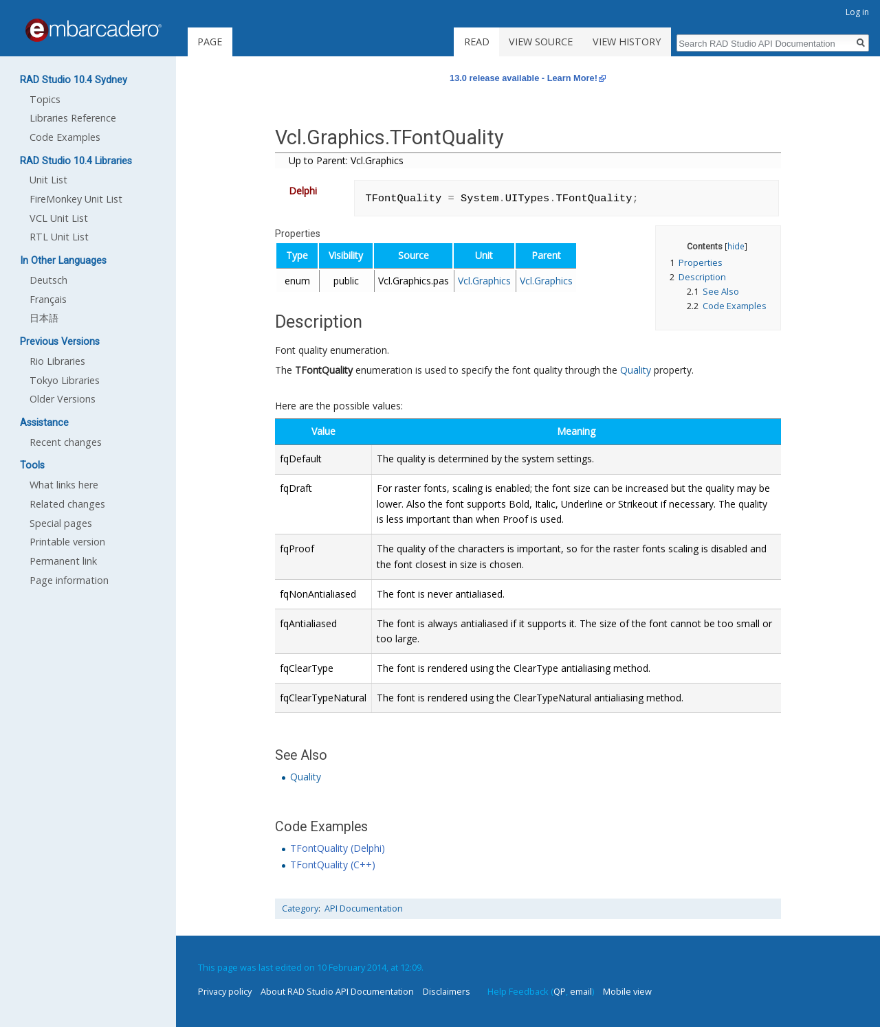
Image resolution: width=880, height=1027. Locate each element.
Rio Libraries (57, 361)
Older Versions (63, 398)
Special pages (61, 523)
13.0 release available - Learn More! (523, 78)
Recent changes (66, 442)
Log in (857, 12)
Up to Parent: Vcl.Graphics (346, 160)
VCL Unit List (59, 218)
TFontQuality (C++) (332, 864)
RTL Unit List (59, 236)
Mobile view (627, 991)
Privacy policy (225, 991)
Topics (45, 99)
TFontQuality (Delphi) (337, 848)
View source (541, 41)
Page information (69, 580)
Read (477, 41)
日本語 (44, 317)
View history (627, 41)
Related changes (67, 503)
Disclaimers (446, 991)
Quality (635, 369)
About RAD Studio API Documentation (337, 991)
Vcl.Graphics (484, 280)
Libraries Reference (73, 117)
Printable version (67, 541)
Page (209, 41)
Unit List (48, 179)
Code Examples (65, 137)
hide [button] (736, 245)
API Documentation (363, 908)
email (581, 991)
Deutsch (48, 279)
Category (300, 908)
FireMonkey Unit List (76, 198)
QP (559, 991)
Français (48, 299)
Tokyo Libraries (65, 380)
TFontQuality (324, 369)
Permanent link (63, 560)
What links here (64, 484)
